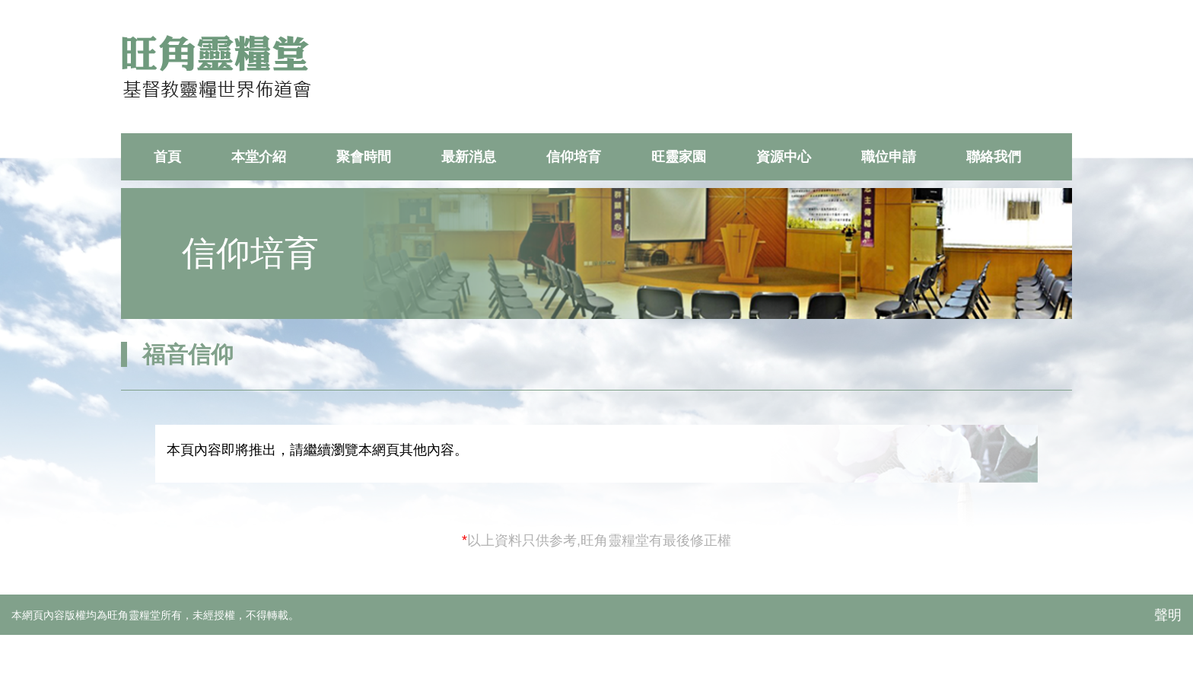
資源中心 (783, 156)
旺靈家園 (678, 156)
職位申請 (888, 156)
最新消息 (468, 156)
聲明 (1168, 615)
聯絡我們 (993, 156)
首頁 (167, 156)
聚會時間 (363, 156)
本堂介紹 (258, 156)
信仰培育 (573, 156)
